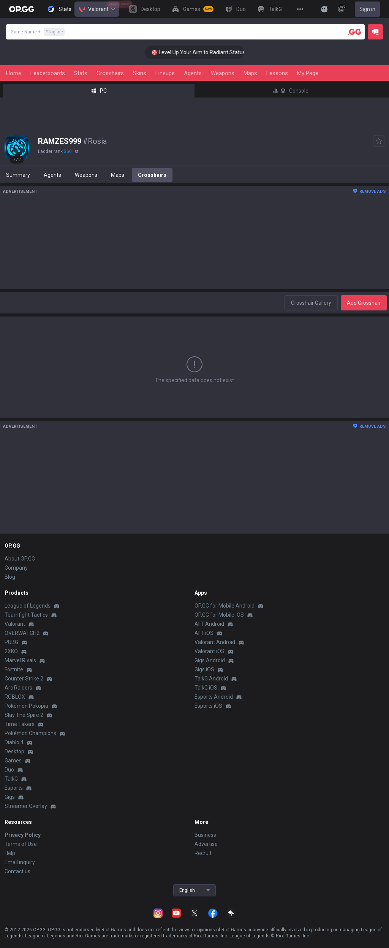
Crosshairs (110, 73)
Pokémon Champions (30, 733)
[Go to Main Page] (21, 9)
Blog (10, 577)
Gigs (10, 797)
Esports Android (213, 697)
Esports (14, 788)
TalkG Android (211, 679)
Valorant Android (214, 642)
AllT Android (209, 624)
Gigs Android (209, 660)
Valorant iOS (209, 651)
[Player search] (354, 31)
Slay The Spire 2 (24, 715)
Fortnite (14, 669)
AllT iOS (203, 633)
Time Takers (20, 724)
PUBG (11, 642)
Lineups (165, 73)
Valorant (96, 9)
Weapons (222, 73)
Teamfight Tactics (26, 615)
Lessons (277, 73)
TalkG (11, 779)
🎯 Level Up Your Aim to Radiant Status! (205, 52)
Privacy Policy (23, 835)
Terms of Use (21, 844)
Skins (139, 73)
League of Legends (28, 606)
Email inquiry (20, 862)
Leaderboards (47, 73)
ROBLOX (15, 697)
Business (205, 835)
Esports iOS (208, 706)
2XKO (11, 651)
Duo (9, 770)
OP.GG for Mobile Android (224, 606)
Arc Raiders (18, 688)
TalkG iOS (205, 688)
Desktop (14, 751)
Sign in (367, 9)
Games (13, 760)
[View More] (300, 9)
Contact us (17, 871)
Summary (18, 175)
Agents (193, 73)
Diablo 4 (14, 742)
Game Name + (38, 32)
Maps (250, 73)
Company (16, 568)
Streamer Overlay (26, 806)
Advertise (206, 844)
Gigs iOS (204, 669)
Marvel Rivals (20, 660)
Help (10, 853)
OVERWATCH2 (22, 633)
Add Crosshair (364, 303)
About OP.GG (20, 559)
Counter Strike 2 (24, 679)
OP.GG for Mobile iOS (219, 615)
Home (13, 73)
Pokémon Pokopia (26, 706)
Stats (80, 73)
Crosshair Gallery (311, 303)
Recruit (203, 853)
